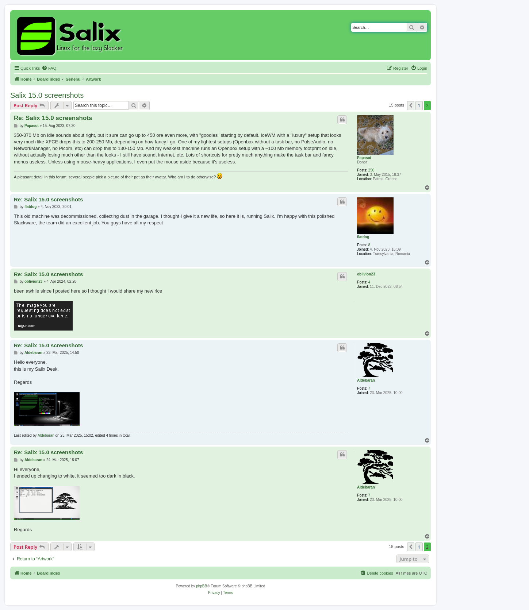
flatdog (363, 237)
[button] (410, 105)
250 (371, 170)
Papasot (364, 158)
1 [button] (419, 105)
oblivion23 (366, 274)
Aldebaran (366, 380)
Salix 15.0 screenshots (47, 95)
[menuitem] (49, 68)
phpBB (201, 586)
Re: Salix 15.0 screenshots (53, 118)
